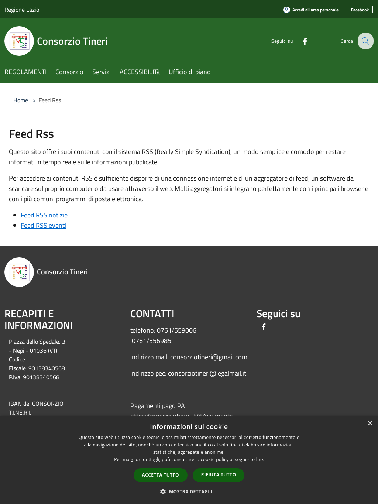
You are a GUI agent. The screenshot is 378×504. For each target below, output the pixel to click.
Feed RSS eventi (43, 225)
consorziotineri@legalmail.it (207, 373)
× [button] (369, 423)
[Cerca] (365, 41)
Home (20, 100)
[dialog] (189, 460)
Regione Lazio (21, 9)
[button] (189, 491)
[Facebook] (360, 10)
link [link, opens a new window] (260, 459)
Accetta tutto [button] (160, 475)
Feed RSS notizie (44, 215)
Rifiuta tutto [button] (218, 475)
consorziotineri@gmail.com (208, 357)
